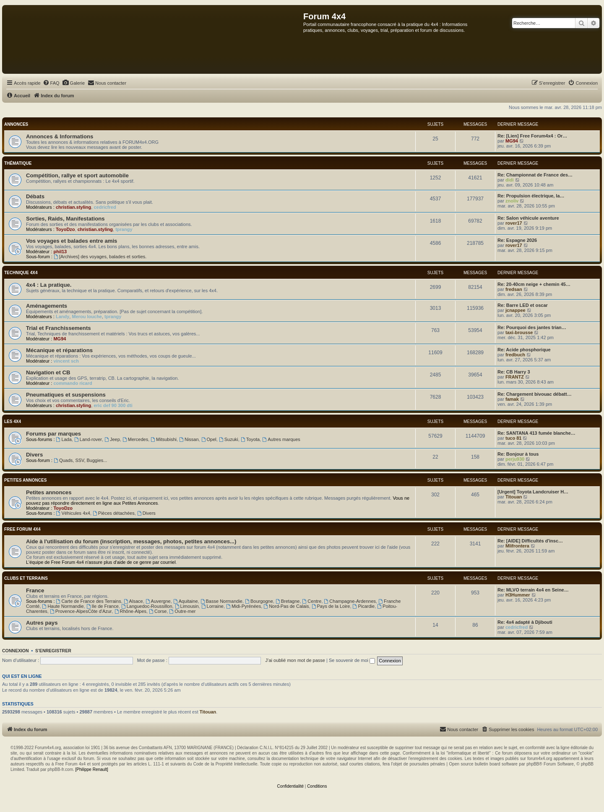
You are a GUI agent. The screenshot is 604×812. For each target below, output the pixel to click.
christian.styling (73, 207)
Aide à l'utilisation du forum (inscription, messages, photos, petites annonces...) (131, 541)
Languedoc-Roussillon (146, 606)
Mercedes (135, 439)
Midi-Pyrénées (243, 606)
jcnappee (515, 310)
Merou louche (87, 316)
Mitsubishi (164, 439)
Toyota (250, 439)
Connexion (15, 650)
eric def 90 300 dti (113, 405)
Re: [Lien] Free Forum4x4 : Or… (532, 135)
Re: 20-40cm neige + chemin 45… (533, 284)
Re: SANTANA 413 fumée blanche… (536, 433)
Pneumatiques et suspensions (66, 395)
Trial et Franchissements (58, 328)
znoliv (511, 200)
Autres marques (281, 439)
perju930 (514, 459)
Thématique (17, 163)
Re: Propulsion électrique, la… (531, 195)
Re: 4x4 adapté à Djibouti (524, 622)
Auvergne (158, 601)
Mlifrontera (517, 545)
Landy (62, 316)
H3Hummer (517, 594)
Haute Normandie (63, 606)
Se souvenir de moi (352, 660)
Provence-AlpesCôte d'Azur (81, 611)
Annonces (16, 124)
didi (509, 179)
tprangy (123, 229)
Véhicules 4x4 (73, 513)
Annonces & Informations (59, 136)
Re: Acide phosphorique (524, 349)
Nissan (188, 439)
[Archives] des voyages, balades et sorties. (100, 256)
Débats (35, 196)
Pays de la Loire (331, 606)
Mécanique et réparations (59, 350)
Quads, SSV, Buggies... (80, 460)
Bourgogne (259, 601)
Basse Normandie (221, 601)
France (35, 590)
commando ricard (72, 383)
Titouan (513, 496)
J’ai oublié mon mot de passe (295, 660)
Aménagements (46, 306)
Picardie (364, 606)
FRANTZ (514, 376)
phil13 (60, 251)
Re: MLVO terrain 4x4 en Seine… (533, 589)
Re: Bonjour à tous (518, 454)
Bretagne (288, 601)
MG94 (511, 140)
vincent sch (66, 360)
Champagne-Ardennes (350, 601)
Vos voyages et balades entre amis (71, 241)
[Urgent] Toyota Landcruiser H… (532, 491)
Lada (64, 439)
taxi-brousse (519, 332)
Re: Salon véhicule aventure (528, 218)
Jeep (112, 439)
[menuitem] (51, 83)
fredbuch (515, 354)
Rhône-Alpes (130, 611)
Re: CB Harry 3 (513, 371)
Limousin (187, 606)
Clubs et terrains (26, 578)
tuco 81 (513, 438)
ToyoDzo (65, 229)
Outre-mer (182, 611)
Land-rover (88, 439)
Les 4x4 (12, 421)
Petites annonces (25, 480)
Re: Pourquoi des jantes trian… (531, 327)
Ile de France (102, 606)
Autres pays (42, 623)
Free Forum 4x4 (22, 529)
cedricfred (105, 207)
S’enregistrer (53, 650)
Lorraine (212, 606)
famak (512, 399)
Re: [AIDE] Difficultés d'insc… (530, 540)
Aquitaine (185, 601)
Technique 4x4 (20, 272)
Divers (34, 454)
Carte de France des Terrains (88, 601)
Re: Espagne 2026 (517, 240)
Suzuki (228, 439)
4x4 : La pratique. (48, 285)
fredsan (513, 289)
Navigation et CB (48, 372)
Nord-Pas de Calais (286, 606)
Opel (208, 439)
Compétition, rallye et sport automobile (77, 175)
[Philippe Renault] (92, 769)
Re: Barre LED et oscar (522, 305)
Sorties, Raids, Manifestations (65, 218)
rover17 (513, 223)
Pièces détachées (114, 513)
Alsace (133, 601)
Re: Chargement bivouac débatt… (534, 394)
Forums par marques (53, 434)
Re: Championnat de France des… (535, 174)
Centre (312, 601)
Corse (158, 611)
